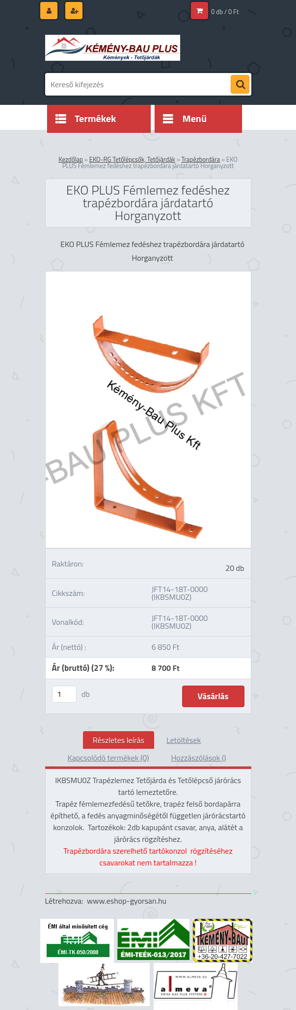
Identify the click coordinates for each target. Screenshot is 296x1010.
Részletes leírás (118, 740)
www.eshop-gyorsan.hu (126, 901)
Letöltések (183, 740)
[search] (240, 84)
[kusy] (64, 694)
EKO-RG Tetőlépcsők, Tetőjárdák (132, 159)
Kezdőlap (70, 159)
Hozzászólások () (198, 758)
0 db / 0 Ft (225, 12)
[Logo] (112, 47)
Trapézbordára (201, 159)
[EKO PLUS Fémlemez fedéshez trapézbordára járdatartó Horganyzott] (148, 275)
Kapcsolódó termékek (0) (108, 758)
